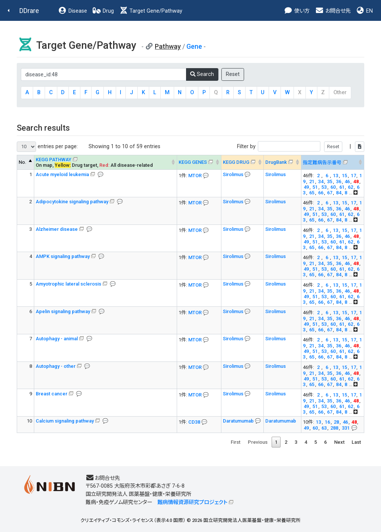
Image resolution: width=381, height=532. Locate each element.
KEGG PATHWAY (53, 159)
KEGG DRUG (236, 162)
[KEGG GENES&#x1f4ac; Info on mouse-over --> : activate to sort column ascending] (199, 162)
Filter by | (300, 146)
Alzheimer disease (57, 229)
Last (356, 442)
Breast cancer (51, 393)
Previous (258, 442)
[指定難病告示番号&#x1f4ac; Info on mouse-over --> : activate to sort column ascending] (332, 162)
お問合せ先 (332, 11)
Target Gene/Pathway (150, 11)
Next (339, 442)
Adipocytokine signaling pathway (72, 201)
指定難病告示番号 (322, 162)
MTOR (195, 175)
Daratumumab (239, 421)
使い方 (297, 11)
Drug (103, 11)
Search (202, 74)
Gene (194, 46)
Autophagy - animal (57, 338)
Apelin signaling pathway (63, 311)
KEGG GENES (193, 162)
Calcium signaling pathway (65, 421)
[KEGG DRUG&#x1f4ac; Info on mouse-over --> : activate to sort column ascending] (242, 162)
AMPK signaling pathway (63, 256)
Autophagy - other (56, 366)
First (235, 442)
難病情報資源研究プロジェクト (192, 502)
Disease (72, 11)
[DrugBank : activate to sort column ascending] (282, 162)
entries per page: (47, 146)
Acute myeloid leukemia (62, 174)
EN (364, 11)
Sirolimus (233, 174)
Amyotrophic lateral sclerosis (68, 284)
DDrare (29, 11)
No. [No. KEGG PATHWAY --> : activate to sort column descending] (22, 162)
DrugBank (276, 162)
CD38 (194, 422)
